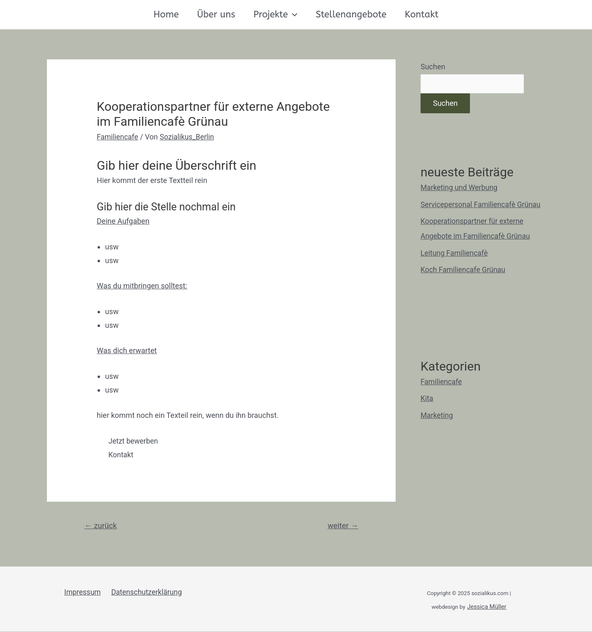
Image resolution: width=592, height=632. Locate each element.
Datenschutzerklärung (145, 592)
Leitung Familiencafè (455, 253)
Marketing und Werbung (460, 187)
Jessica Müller (486, 607)
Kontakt (421, 14)
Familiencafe (118, 136)
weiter (342, 526)
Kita (427, 398)
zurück (101, 526)
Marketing (437, 415)
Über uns (216, 14)
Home (166, 14)
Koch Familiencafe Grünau (464, 270)
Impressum (83, 592)
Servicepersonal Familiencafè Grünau (482, 204)
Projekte (276, 14)
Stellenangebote (351, 14)
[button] (135, 440)
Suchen (433, 66)
